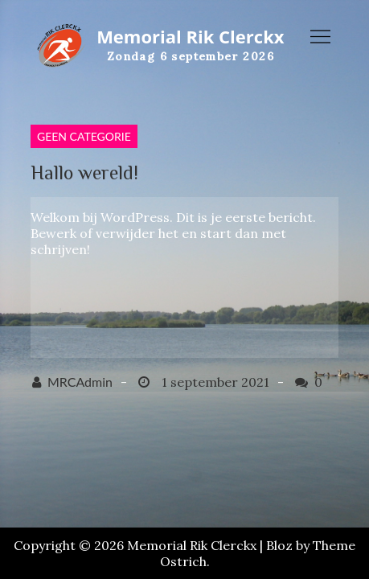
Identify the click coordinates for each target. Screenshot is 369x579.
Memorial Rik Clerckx (190, 36)
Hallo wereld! (84, 172)
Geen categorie (84, 136)
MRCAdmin (80, 381)
